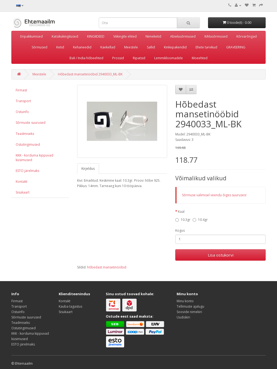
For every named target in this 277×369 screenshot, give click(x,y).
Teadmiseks (25, 133)
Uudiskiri (183, 317)
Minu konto (185, 301)
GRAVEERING (235, 47)
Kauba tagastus (70, 306)
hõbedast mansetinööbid (106, 267)
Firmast (21, 90)
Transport (23, 101)
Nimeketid (153, 36)
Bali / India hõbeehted (86, 58)
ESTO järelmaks (27, 170)
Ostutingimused (28, 144)
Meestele (131, 47)
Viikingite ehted (125, 36)
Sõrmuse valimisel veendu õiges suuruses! (214, 195)
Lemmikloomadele (168, 58)
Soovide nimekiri (189, 312)
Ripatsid (139, 58)
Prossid (118, 58)
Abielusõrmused (183, 36)
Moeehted (199, 58)
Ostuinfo (22, 111)
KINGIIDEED (95, 36)
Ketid (60, 47)
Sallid (151, 47)
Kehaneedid (82, 47)
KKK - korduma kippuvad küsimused (34, 157)
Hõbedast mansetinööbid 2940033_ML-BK (90, 74)
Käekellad (107, 47)
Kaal (181, 211)
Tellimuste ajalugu (190, 306)
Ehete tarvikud (206, 47)
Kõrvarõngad (246, 36)
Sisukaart (22, 192)
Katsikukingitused (65, 36)
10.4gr (200, 219)
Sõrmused (39, 47)
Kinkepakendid (175, 47)
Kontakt (21, 181)
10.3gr (182, 219)
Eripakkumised (31, 36)
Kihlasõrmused (216, 36)
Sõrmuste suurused (30, 122)
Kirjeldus (88, 168)
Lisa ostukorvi (220, 255)
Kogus (180, 230)
